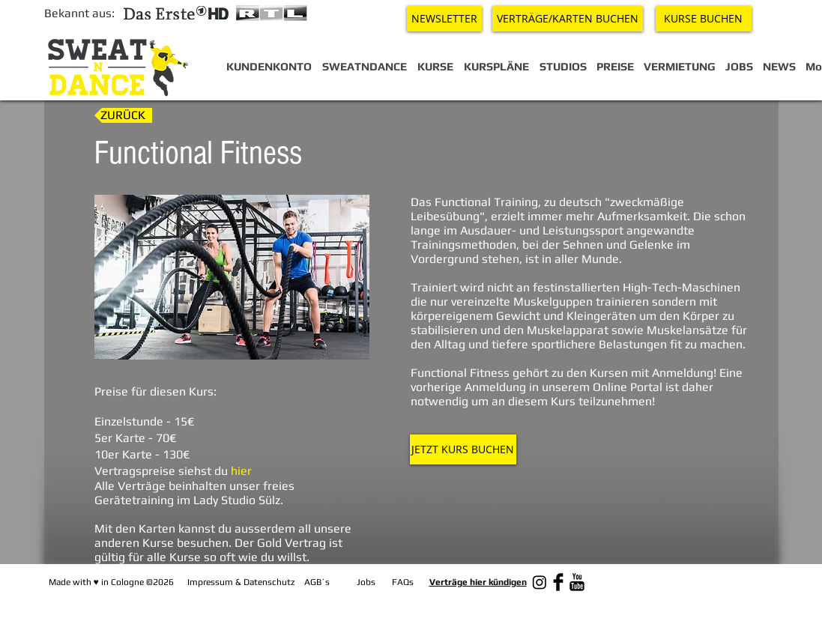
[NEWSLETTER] (444, 18)
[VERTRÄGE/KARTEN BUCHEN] (567, 18)
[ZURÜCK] (123, 115)
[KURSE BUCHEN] (704, 18)
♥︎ (96, 582)
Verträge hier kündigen (478, 582)
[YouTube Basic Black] (577, 582)
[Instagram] (539, 582)
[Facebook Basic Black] (558, 582)
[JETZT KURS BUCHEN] (463, 449)
